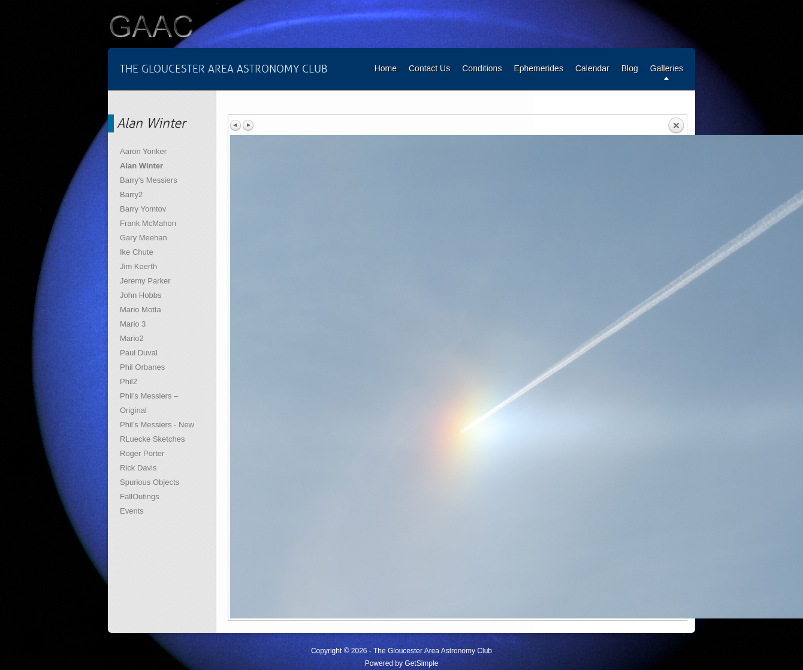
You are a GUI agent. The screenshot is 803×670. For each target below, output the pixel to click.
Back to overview (676, 126)
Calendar (592, 68)
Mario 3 (133, 323)
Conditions (482, 68)
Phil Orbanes (142, 367)
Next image (248, 125)
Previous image (236, 125)
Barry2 (131, 194)
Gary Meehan (143, 237)
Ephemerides (538, 68)
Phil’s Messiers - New (157, 424)
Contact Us (429, 68)
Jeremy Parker (145, 280)
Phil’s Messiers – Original (149, 403)
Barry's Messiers (148, 180)
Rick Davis (138, 467)
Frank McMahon (148, 223)
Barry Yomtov (143, 208)
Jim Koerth (138, 266)
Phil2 (128, 381)
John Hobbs (140, 295)
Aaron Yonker (143, 151)
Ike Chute (136, 252)
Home (386, 68)
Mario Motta (140, 309)
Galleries (666, 68)
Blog (629, 68)
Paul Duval (139, 352)
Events (132, 510)
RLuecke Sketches (152, 438)
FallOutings (139, 496)
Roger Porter (142, 453)
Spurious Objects (149, 482)
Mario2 (132, 338)
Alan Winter (141, 165)
